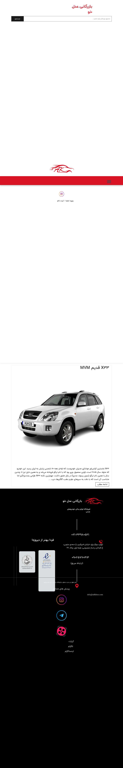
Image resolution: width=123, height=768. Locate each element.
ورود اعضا (69, 201)
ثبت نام (60, 201)
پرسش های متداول (61, 588)
